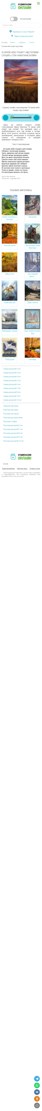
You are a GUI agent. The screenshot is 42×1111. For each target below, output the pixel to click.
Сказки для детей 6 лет (12, 384)
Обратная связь (22, 468)
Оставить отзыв (35, 468)
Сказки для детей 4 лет (12, 377)
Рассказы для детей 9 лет (13, 437)
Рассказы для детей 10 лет (13, 441)
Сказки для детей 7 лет (12, 388)
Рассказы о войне (10, 421)
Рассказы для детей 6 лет (13, 425)
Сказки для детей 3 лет (12, 373)
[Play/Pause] (5, 117)
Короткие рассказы (10, 410)
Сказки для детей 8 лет (12, 392)
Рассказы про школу (11, 414)
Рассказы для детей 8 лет (13, 433)
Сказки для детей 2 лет (12, 369)
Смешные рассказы (10, 406)
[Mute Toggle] (36, 117)
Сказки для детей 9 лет (12, 396)
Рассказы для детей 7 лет (13, 429)
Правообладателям (8, 468)
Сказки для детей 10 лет (12, 400)
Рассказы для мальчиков (12, 418)
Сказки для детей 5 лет (12, 380)
